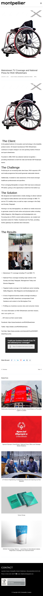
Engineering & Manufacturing (25, 76)
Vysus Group (21, 515)
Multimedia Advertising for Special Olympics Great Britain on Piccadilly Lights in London (22, 409)
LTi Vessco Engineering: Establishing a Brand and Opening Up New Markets (21, 480)
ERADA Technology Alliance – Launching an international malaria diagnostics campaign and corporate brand (21, 549)
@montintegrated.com (27, 574)
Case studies (14, 76)
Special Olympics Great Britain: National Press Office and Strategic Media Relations (21, 445)
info (21, 574)
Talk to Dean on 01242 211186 (21, 346)
